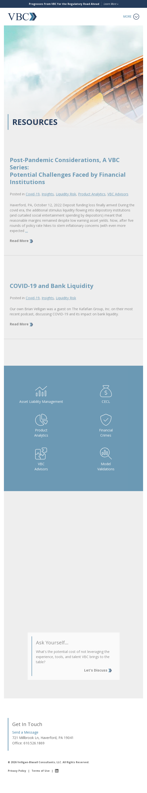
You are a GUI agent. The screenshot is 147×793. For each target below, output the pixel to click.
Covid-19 (33, 200)
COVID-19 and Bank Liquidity (51, 292)
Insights (48, 200)
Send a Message (25, 732)
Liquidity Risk (66, 200)
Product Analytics (91, 200)
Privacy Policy (17, 770)
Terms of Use (41, 770)
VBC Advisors (117, 200)
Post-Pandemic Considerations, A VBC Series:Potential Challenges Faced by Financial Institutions (68, 177)
